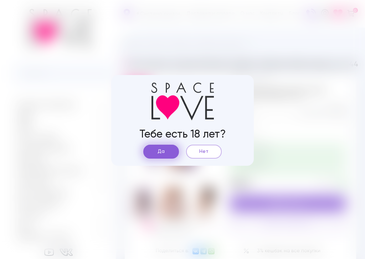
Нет (204, 151)
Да (161, 151)
